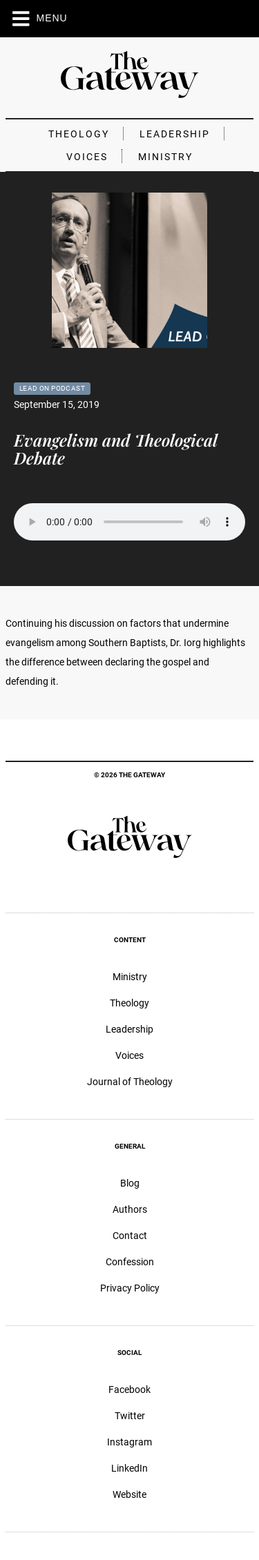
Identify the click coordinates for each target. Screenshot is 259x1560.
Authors (130, 1209)
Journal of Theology (130, 1081)
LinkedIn (129, 1468)
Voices (87, 156)
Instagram (129, 1441)
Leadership (175, 133)
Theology (78, 133)
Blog (130, 1183)
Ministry (165, 156)
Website (129, 1494)
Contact (130, 1235)
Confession (130, 1261)
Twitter (130, 1415)
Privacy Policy (130, 1288)
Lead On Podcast (52, 388)
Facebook (129, 1389)
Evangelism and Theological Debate (115, 449)
